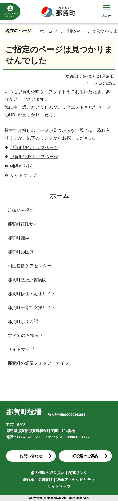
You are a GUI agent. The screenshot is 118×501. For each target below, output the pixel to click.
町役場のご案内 (85, 456)
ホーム (46, 31)
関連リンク (77, 473)
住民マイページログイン (10, 14)
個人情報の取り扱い (48, 473)
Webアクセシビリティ (75, 480)
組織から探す (23, 166)
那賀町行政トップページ (34, 156)
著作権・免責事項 (38, 480)
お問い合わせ (31, 456)
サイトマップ (23, 175)
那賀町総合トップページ (34, 147)
